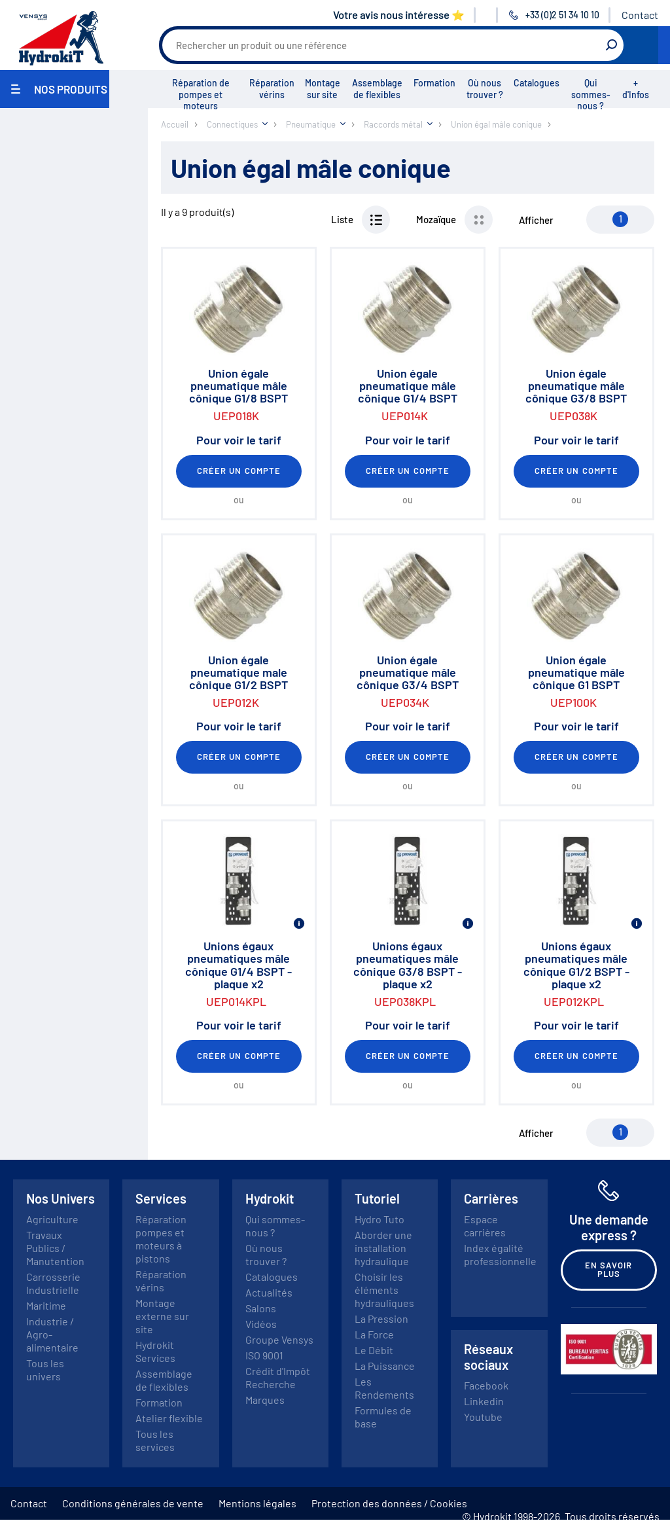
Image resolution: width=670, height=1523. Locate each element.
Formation (434, 82)
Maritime (46, 1305)
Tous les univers (45, 1369)
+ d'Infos (635, 88)
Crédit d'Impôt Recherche (277, 1377)
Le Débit (374, 1350)
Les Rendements (384, 1388)
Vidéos (261, 1323)
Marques (265, 1399)
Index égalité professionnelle (500, 1254)
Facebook (486, 1385)
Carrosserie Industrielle (53, 1283)
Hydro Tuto (379, 1219)
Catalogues (536, 82)
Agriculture (52, 1219)
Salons (260, 1308)
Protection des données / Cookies (389, 1503)
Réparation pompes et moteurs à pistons (160, 1238)
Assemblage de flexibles (377, 88)
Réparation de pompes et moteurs (201, 94)
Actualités (268, 1292)
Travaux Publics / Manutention (55, 1247)
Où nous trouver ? (485, 88)
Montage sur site (322, 88)
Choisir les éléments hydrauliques (384, 1289)
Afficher (536, 220)
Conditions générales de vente (132, 1503)
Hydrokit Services (155, 1351)
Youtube (483, 1416)
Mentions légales (257, 1503)
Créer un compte (239, 470)
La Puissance (385, 1365)
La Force (374, 1334)
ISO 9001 (264, 1355)
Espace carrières (485, 1225)
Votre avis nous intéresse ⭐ (399, 15)
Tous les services (155, 1440)
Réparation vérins (271, 88)
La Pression (381, 1318)
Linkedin (484, 1401)
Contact (640, 15)
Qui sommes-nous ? (590, 94)
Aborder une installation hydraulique (383, 1247)
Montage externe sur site (162, 1316)
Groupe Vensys (279, 1339)
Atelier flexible (169, 1418)
